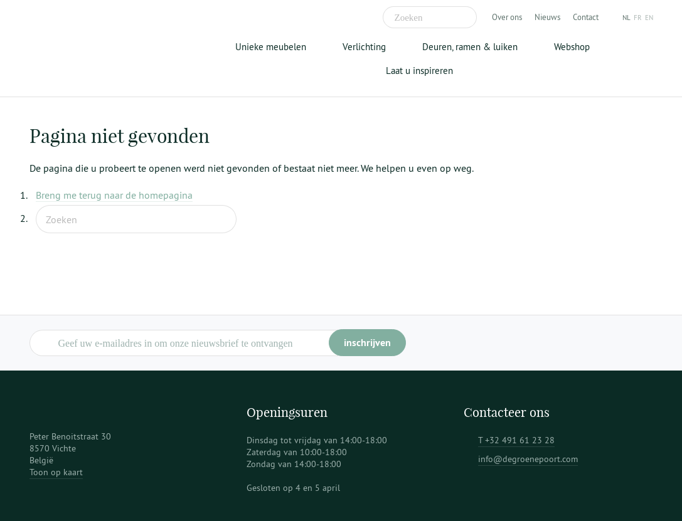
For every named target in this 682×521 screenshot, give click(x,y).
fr (638, 17)
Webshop (572, 47)
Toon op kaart (56, 472)
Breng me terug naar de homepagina (114, 195)
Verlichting (364, 47)
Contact (586, 17)
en (649, 17)
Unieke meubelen (270, 47)
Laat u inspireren (419, 70)
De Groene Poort (107, 48)
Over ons (507, 17)
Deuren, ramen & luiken (470, 47)
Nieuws (547, 17)
